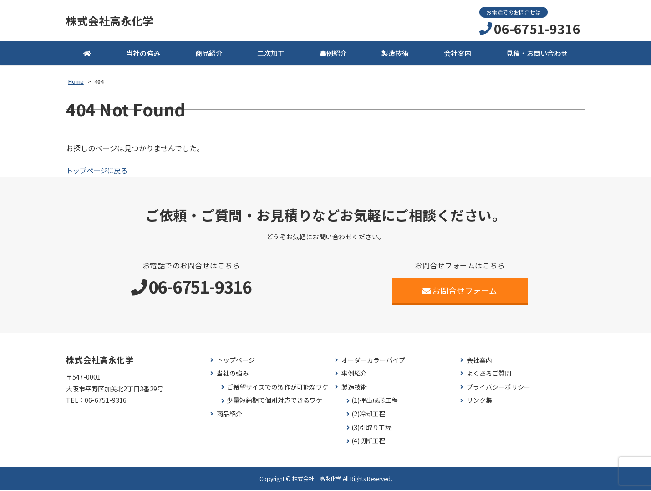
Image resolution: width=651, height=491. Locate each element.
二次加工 (271, 54)
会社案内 (457, 54)
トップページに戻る (99, 171)
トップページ (236, 361)
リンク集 (479, 401)
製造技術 (395, 54)
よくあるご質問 (489, 374)
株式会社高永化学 (113, 21)
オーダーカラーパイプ (373, 361)
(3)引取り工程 (371, 428)
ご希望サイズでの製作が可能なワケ (278, 388)
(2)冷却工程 (368, 415)
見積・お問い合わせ (537, 54)
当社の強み (143, 54)
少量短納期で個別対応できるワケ (274, 401)
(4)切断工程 (368, 442)
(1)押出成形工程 (374, 401)
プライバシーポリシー (498, 388)
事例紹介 (333, 54)
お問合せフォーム (460, 291)
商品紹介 (209, 54)
